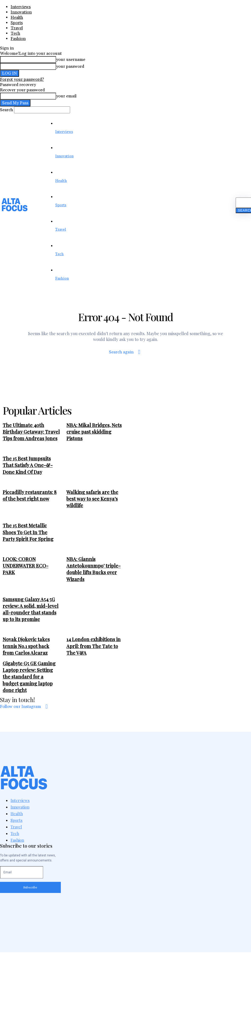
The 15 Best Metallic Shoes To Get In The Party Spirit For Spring (28, 532)
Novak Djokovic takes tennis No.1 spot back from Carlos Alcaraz (26, 646)
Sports (17, 22)
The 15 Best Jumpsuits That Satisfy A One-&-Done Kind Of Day (28, 465)
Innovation (21, 12)
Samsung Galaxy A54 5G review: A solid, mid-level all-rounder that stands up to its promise (30, 609)
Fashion (18, 38)
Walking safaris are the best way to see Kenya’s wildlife (92, 499)
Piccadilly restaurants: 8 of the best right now (30, 495)
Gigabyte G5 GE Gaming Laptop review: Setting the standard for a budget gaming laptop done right (29, 676)
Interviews (21, 7)
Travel (17, 28)
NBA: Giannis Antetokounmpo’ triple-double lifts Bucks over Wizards (93, 569)
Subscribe (30, 887)
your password (70, 66)
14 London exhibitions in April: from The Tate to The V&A (93, 646)
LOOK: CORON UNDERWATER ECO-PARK (25, 566)
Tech (15, 33)
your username (70, 59)
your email (66, 96)
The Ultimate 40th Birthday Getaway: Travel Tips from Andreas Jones (31, 432)
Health (17, 17)
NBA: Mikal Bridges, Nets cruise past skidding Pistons (94, 432)
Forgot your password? (22, 79)
